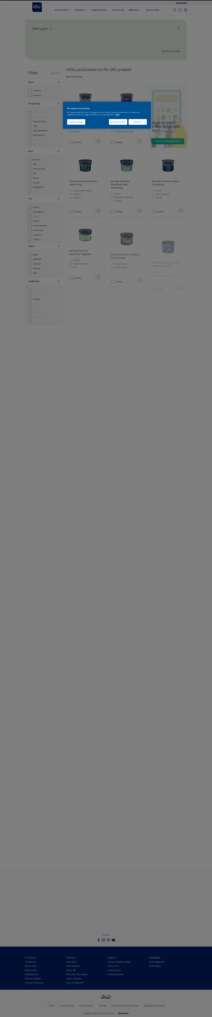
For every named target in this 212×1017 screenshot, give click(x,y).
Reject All (138, 122)
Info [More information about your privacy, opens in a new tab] (117, 115)
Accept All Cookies (118, 122)
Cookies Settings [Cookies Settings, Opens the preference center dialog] (76, 122)
